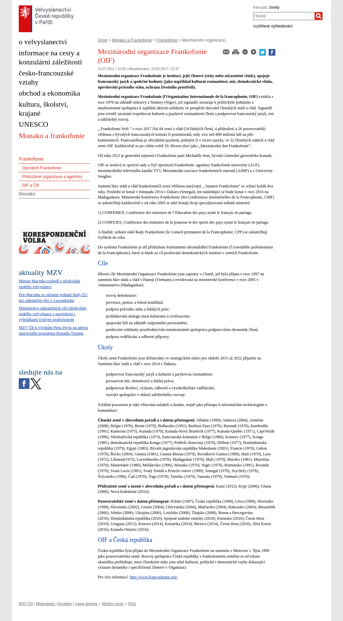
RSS (132, 604)
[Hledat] (319, 16)
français (260, 7)
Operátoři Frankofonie (41, 168)
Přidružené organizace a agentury (52, 176)
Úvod (102, 40)
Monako (27, 193)
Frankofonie (167, 40)
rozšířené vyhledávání (272, 26)
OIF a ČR (30, 185)
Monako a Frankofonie (132, 40)
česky (274, 7)
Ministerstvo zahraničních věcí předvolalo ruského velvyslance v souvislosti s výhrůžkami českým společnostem (52, 314)
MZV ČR (26, 604)
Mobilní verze (113, 604)
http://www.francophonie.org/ (154, 577)
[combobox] (284, 16)
